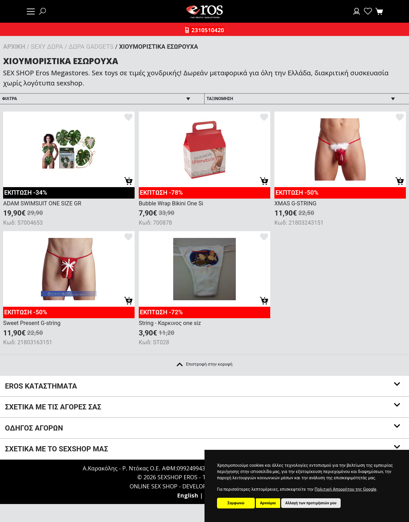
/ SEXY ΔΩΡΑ (45, 46)
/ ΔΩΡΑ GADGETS (88, 46)
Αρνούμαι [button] (268, 503)
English (187, 495)
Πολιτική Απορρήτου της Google (345, 489)
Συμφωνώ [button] (235, 503)
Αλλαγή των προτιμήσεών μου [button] (310, 503)
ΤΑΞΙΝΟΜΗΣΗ (220, 98)
